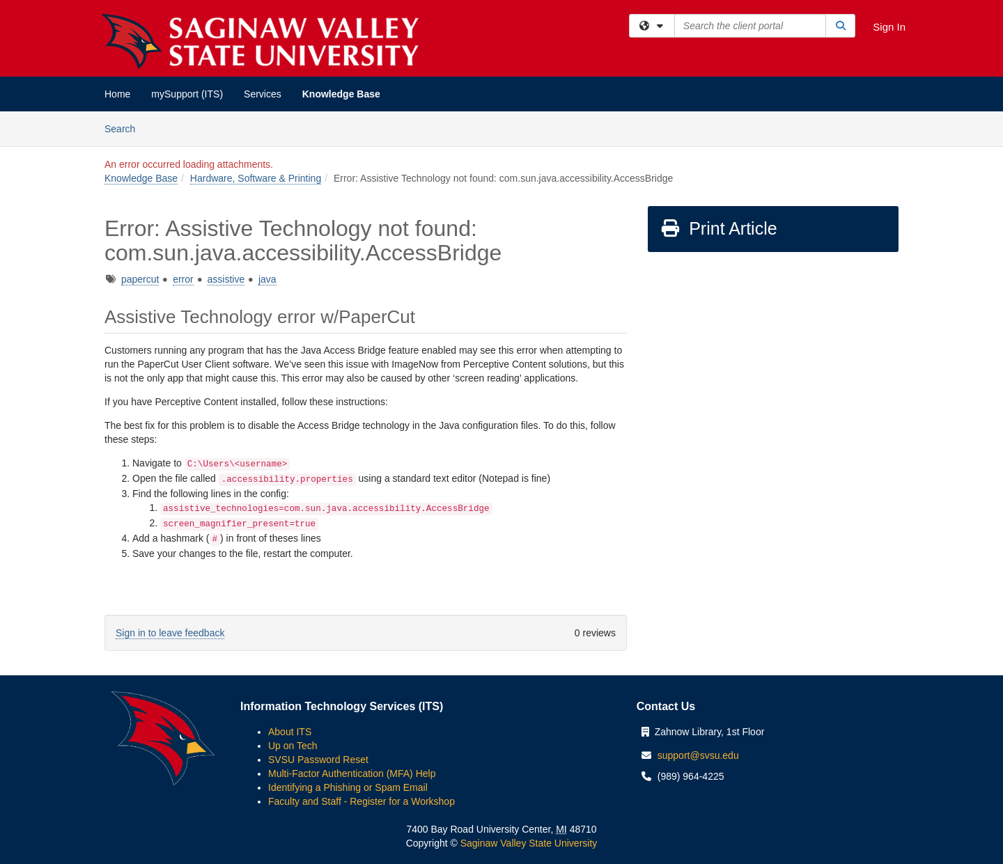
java (267, 279)
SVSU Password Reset (318, 759)
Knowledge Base (341, 94)
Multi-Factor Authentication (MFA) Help (351, 773)
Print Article (718, 228)
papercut (140, 279)
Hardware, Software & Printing (255, 178)
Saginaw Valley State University (528, 843)
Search (125, 127)
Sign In (889, 27)
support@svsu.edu (698, 755)
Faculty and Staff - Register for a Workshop (361, 801)
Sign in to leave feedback (170, 632)
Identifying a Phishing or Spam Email (348, 787)
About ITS (289, 731)
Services (262, 94)
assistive (226, 279)
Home (117, 94)
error (183, 279)
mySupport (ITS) (187, 94)
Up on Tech (293, 745)
